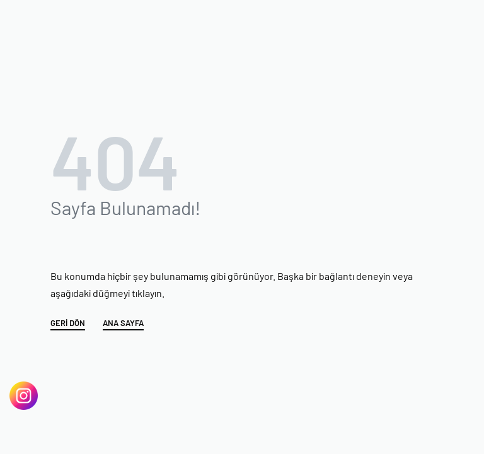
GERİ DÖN (67, 323)
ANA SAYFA (123, 323)
